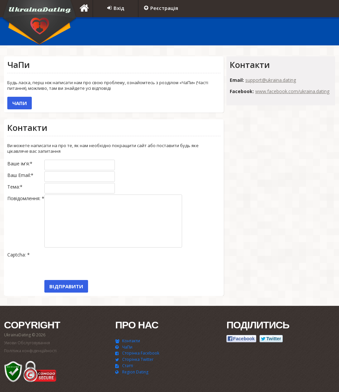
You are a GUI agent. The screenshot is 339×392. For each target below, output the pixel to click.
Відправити (66, 286)
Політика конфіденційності (30, 351)
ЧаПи (19, 103)
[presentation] (94, 264)
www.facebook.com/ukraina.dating (292, 91)
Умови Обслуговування (27, 343)
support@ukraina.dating (270, 80)
